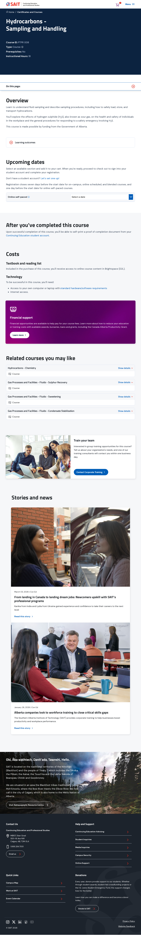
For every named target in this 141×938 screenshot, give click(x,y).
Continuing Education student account (27, 235)
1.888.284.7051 (17, 846)
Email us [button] (15, 854)
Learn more (20, 335)
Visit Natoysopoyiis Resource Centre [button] (29, 805)
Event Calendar (34, 899)
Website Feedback (126, 926)
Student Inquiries (102, 840)
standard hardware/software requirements (83, 288)
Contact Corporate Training (91, 472)
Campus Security (102, 855)
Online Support (102, 863)
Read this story (23, 616)
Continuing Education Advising (102, 832)
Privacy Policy (129, 921)
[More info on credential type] (22, 46)
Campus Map (34, 883)
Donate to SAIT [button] (87, 908)
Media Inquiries (102, 847)
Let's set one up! (50, 178)
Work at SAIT (34, 891)
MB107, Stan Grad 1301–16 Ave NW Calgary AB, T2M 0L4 (19, 838)
